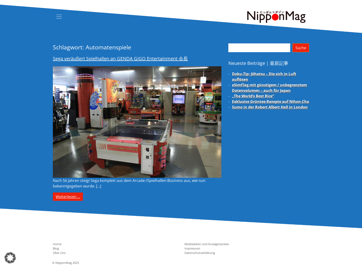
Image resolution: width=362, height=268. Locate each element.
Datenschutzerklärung (199, 253)
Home (57, 244)
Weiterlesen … (69, 196)
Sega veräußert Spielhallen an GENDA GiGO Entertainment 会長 (120, 58)
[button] (10, 258)
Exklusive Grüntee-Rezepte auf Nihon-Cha (270, 101)
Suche (301, 47)
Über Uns (59, 253)
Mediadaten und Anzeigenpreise (206, 244)
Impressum (192, 248)
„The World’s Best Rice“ (253, 96)
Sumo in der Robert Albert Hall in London (270, 107)
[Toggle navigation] (59, 16)
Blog (56, 248)
